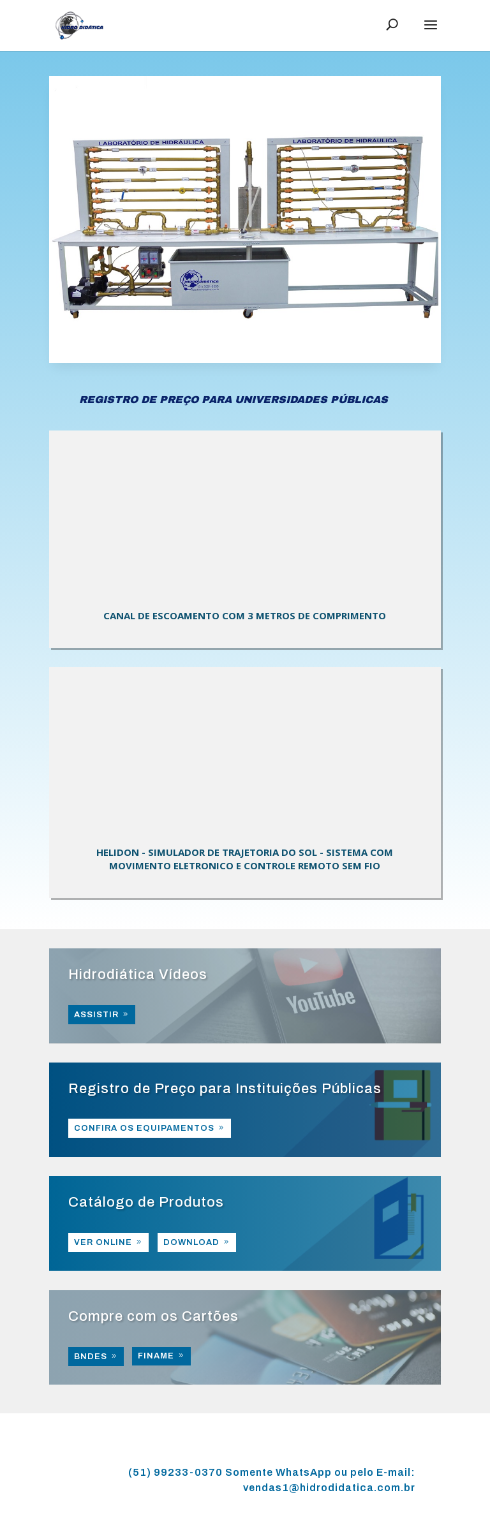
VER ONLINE (103, 1242)
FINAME (156, 1355)
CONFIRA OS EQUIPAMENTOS (144, 1128)
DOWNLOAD (191, 1242)
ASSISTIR (96, 1014)
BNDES (90, 1356)
